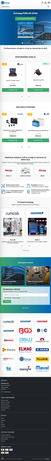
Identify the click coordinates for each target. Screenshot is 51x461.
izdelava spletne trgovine (37, 458)
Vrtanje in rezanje (5, 402)
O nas (2, 418)
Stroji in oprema (5, 404)
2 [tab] (24, 43)
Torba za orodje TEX (38, 80)
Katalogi (3, 420)
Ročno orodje (4, 400)
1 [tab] (22, 43)
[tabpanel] (25, 27)
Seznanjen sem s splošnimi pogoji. (12, 297)
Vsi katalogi (25, 250)
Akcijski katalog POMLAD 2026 (25, 18)
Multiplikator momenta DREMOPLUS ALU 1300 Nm (12, 131)
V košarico (12, 90)
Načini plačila (4, 439)
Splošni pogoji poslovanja (7, 437)
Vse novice (25, 308)
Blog (2, 422)
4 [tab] (29, 43)
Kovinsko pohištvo (5, 406)
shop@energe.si (7, 392)
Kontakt (3, 426)
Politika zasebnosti (6, 435)
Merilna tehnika (5, 408)
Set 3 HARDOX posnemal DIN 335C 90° (38, 130)
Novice (3, 424)
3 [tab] (27, 43)
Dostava (3, 441)
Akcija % (3, 409)
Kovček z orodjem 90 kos (12, 80)
